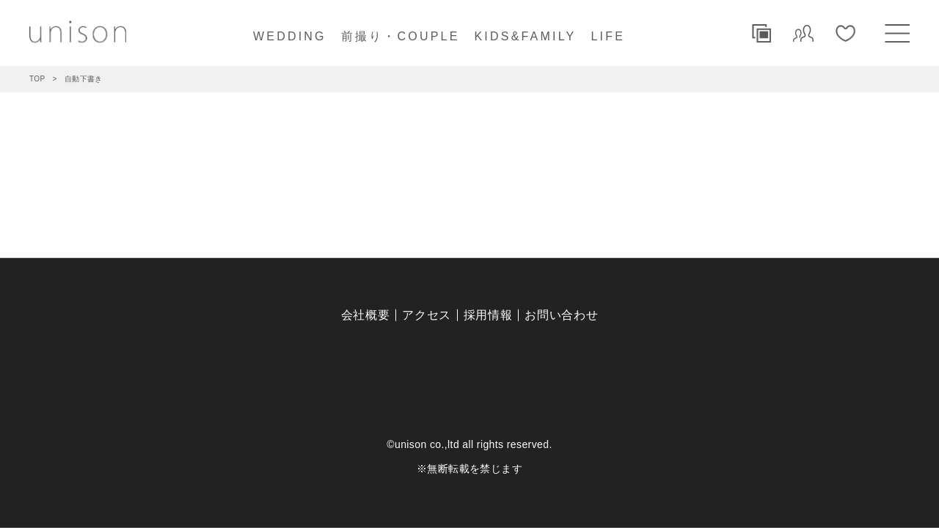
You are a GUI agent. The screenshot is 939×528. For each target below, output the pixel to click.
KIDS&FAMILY (526, 36)
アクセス (426, 315)
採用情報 (488, 315)
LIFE (608, 36)
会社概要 (365, 315)
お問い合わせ (561, 315)
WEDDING (289, 36)
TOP (37, 79)
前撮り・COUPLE (400, 36)
